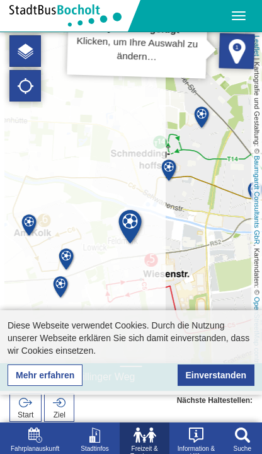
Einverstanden (216, 375)
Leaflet (257, 45)
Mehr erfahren (45, 375)
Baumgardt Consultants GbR (257, 200)
